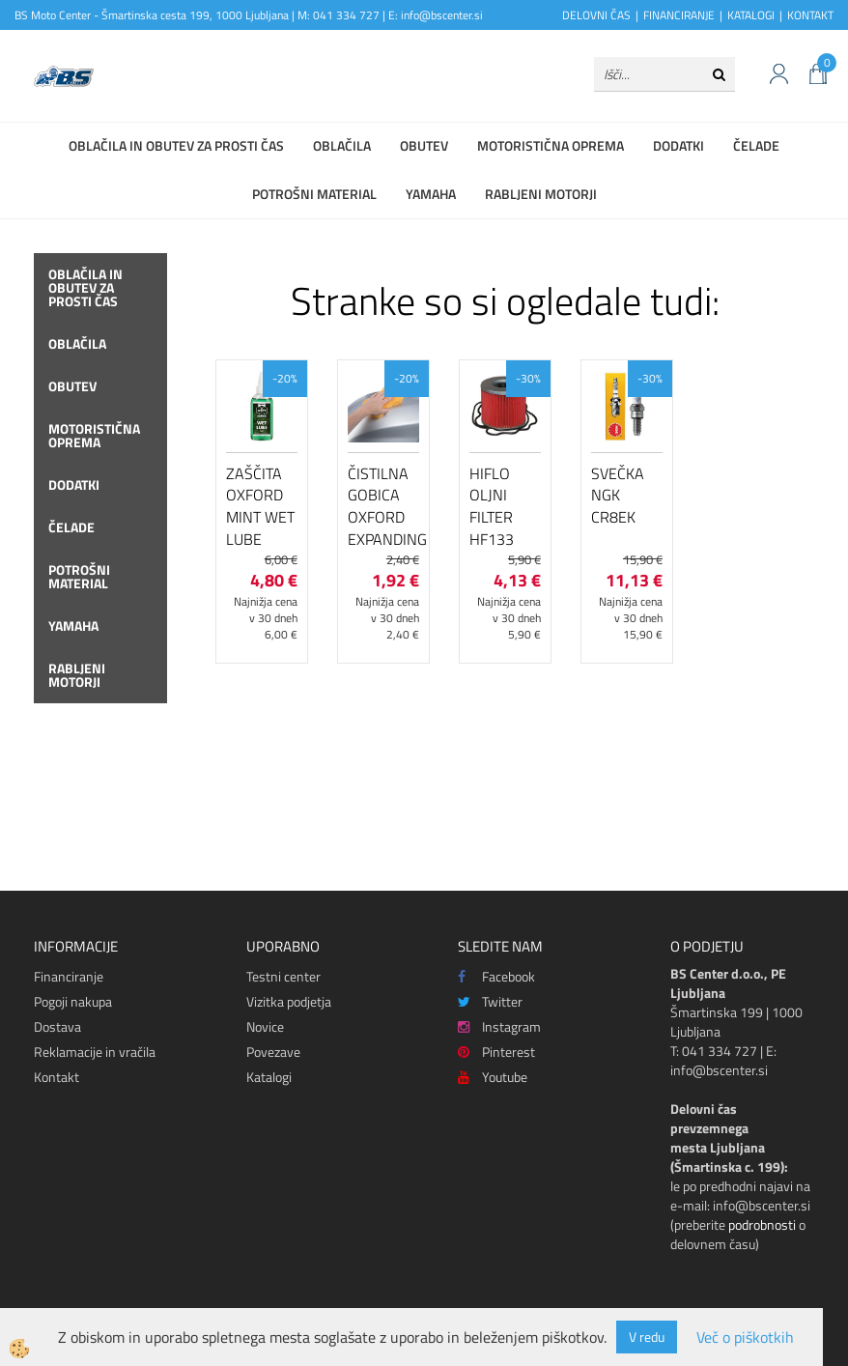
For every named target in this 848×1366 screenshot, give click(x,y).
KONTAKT (810, 15)
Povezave (273, 1051)
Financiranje (68, 976)
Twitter (490, 1001)
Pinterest (496, 1051)
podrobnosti (762, 1224)
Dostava (57, 1026)
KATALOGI (751, 15)
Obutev (424, 145)
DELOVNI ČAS (596, 15)
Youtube (492, 1077)
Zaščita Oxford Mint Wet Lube (260, 506)
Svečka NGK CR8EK (617, 495)
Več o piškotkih (745, 1337)
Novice (265, 1026)
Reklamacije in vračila (94, 1051)
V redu (646, 1336)
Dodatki (678, 145)
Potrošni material (314, 194)
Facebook (496, 976)
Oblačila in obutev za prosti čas (176, 145)
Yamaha (431, 194)
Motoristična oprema (550, 145)
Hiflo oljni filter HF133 (491, 506)
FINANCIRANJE (679, 15)
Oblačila (342, 145)
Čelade (756, 145)
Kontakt (56, 1077)
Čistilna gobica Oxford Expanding (383, 506)
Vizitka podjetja (288, 1001)
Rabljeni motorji (541, 194)
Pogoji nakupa (73, 1001)
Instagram (499, 1026)
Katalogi (269, 1077)
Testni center (283, 976)
